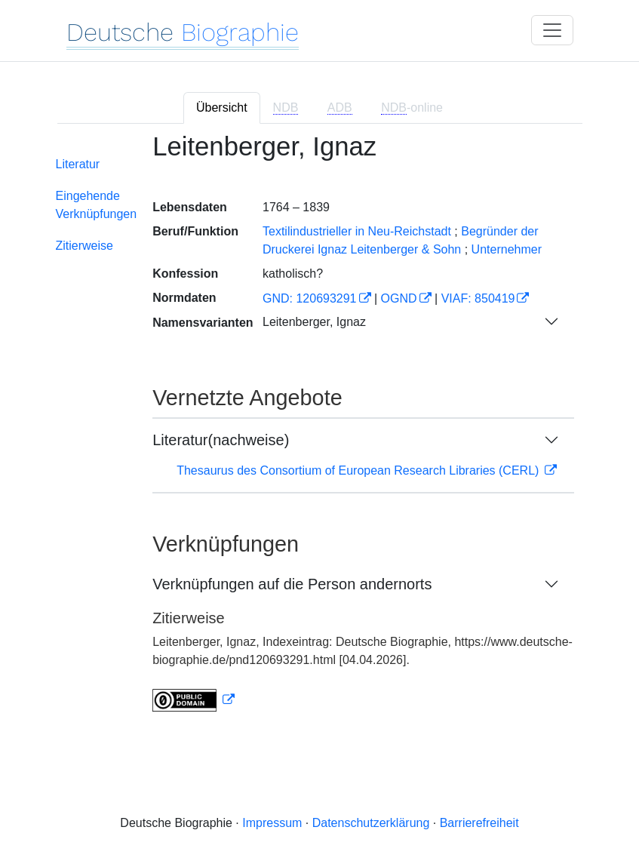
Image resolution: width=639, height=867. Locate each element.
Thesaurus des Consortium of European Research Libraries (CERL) (359, 470)
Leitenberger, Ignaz (314, 321)
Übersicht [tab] (221, 107)
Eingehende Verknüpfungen (96, 204)
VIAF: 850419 (478, 298)
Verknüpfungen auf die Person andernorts (292, 584)
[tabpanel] (320, 431)
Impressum (272, 822)
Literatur (78, 164)
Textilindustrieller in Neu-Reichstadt (357, 231)
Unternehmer (507, 249)
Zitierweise (84, 245)
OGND (399, 298)
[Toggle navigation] (552, 30)
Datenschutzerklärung (371, 822)
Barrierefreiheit (479, 822)
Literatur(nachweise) (220, 440)
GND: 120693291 (310, 298)
